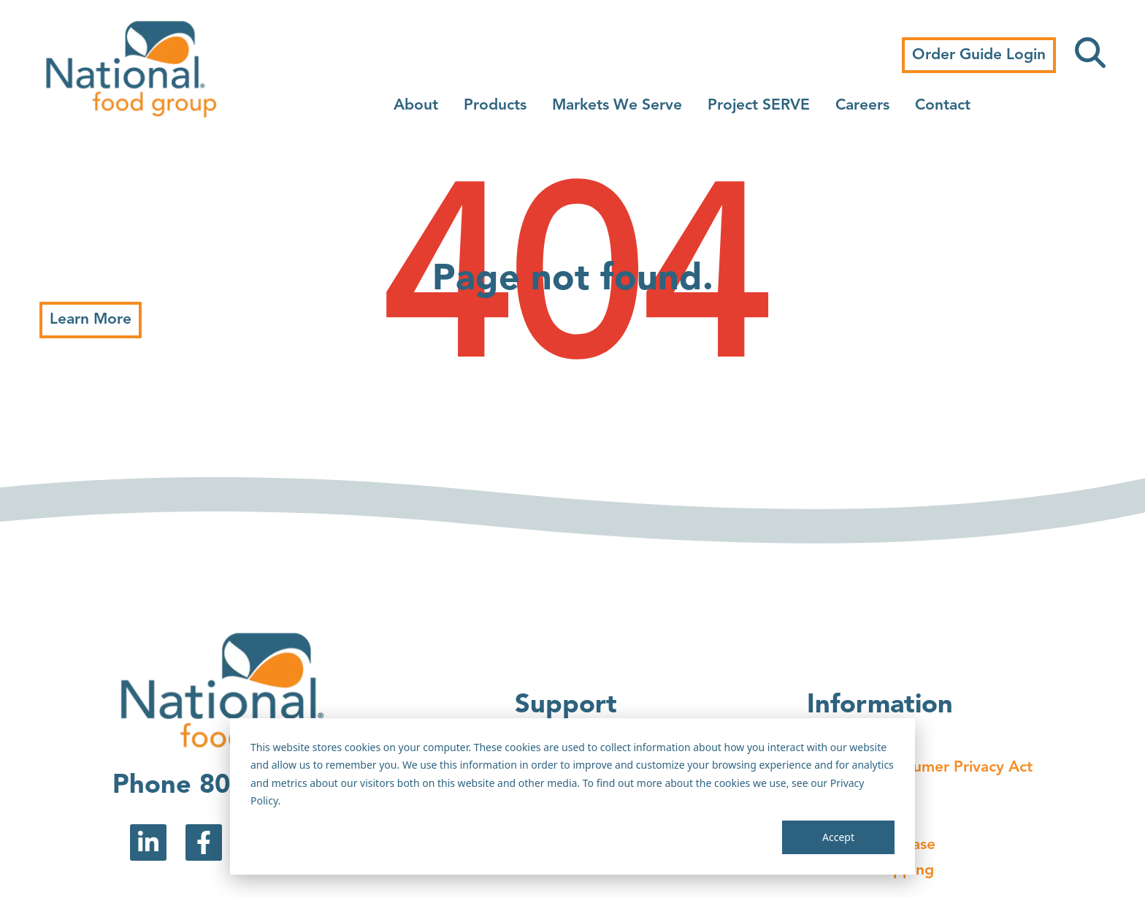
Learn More (90, 319)
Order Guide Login (979, 55)
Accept (838, 837)
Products (495, 105)
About (416, 105)
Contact (942, 105)
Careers (862, 105)
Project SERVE (759, 105)
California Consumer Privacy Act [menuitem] (920, 767)
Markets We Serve (617, 105)
